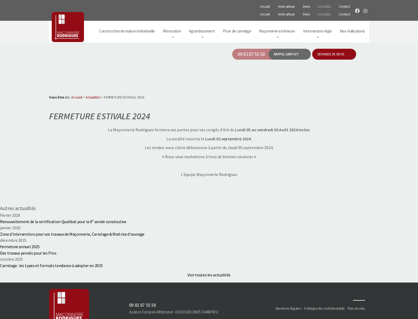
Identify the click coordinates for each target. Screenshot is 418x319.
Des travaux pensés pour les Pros (28, 242)
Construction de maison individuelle (127, 20)
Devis (306, 5)
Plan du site (356, 298)
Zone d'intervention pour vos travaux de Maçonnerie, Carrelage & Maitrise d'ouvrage (72, 223)
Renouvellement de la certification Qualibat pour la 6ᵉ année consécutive (63, 211)
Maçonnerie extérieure (277, 20)
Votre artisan (286, 5)
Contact (344, 5)
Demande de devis (330, 44)
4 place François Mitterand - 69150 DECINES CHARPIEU (174, 301)
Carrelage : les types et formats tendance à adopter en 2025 (51, 254)
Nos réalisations (352, 20)
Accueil (265, 5)
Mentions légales (289, 298)
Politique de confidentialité (324, 298)
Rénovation (172, 20)
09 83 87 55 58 (251, 43)
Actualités (324, 5)
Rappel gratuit (286, 44)
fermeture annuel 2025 (20, 236)
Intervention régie (317, 20)
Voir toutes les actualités (209, 264)
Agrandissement (202, 20)
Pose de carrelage (237, 20)
